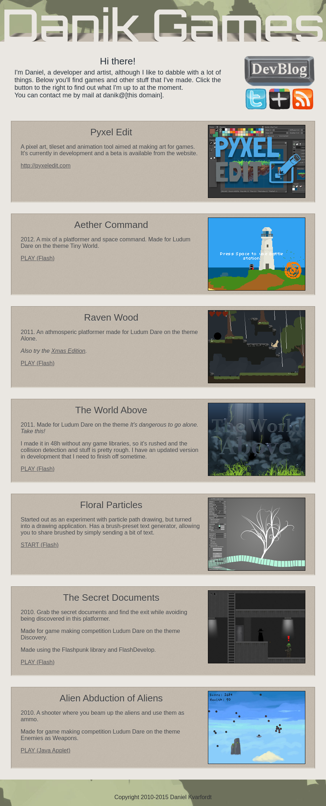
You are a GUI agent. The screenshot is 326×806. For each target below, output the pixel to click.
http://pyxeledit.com (46, 166)
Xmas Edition (68, 351)
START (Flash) (40, 545)
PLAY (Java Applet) (45, 750)
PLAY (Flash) (38, 258)
